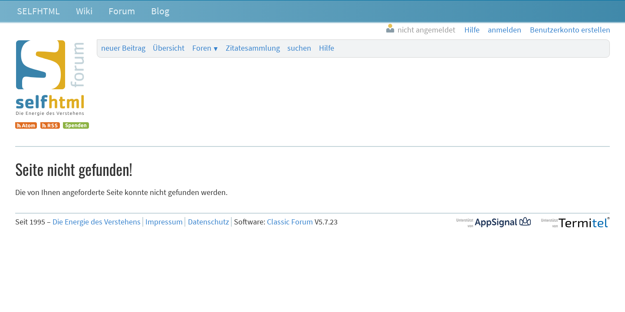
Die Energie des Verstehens (97, 222)
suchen (299, 48)
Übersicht (168, 48)
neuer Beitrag (123, 48)
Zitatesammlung (253, 48)
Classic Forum (290, 222)
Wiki (84, 11)
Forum (122, 11)
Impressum (164, 222)
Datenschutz (208, 222)
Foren (201, 48)
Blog (160, 11)
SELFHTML (38, 11)
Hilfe (326, 48)
